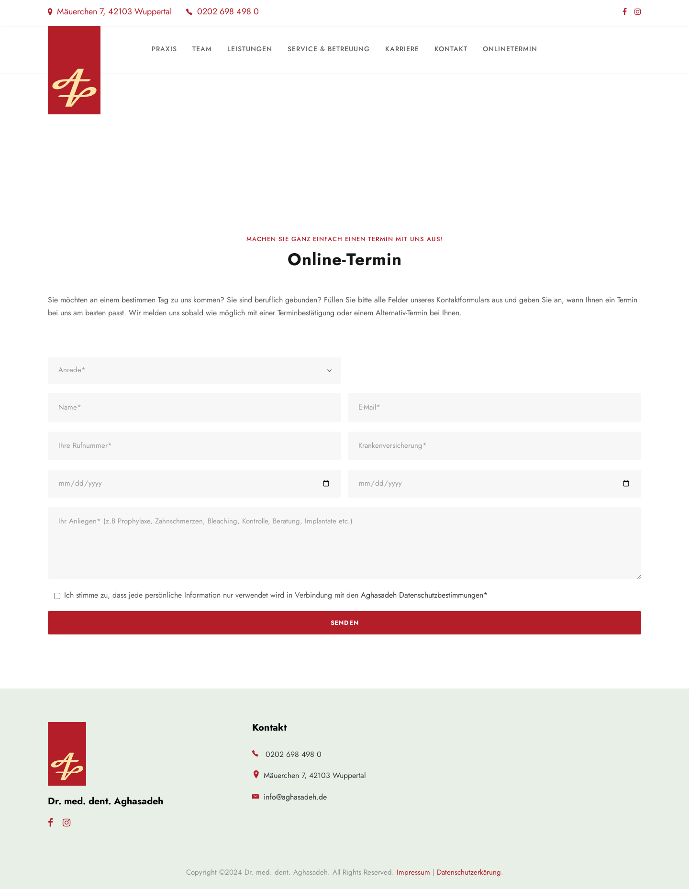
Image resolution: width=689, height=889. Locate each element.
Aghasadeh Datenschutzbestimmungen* (424, 594)
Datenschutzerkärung (469, 872)
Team (202, 49)
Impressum (413, 872)
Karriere (402, 49)
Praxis (164, 49)
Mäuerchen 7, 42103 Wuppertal (110, 11)
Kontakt (450, 49)
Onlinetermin (510, 49)
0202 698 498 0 (222, 11)
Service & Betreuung (329, 49)
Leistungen (249, 49)
